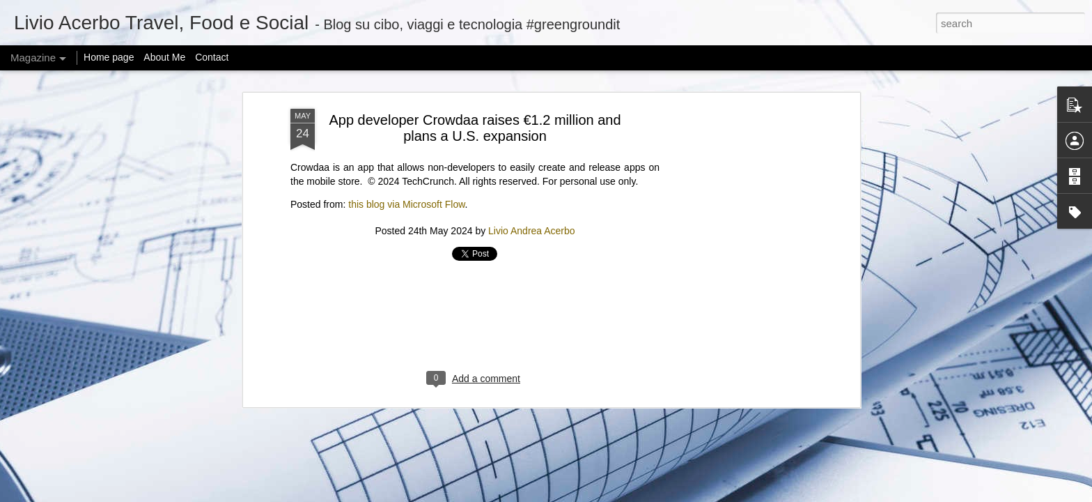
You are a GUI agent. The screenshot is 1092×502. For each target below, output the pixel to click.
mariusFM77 (564, 494)
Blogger (644, 494)
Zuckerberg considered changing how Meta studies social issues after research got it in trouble (471, 349)
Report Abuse (685, 494)
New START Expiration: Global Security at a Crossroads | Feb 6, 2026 (627, 349)
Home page (109, 57)
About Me (164, 57)
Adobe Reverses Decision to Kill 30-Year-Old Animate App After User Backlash (304, 342)
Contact (211, 57)
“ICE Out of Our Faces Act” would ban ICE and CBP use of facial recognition (798, 342)
